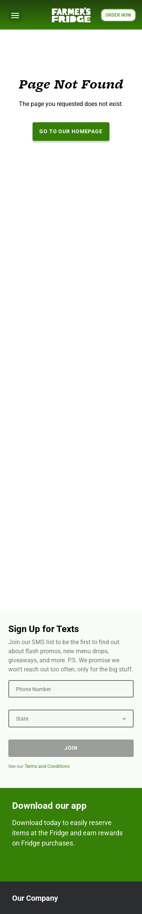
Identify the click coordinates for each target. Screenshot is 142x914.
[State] (71, 718)
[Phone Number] (71, 689)
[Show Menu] (15, 15)
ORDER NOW (118, 15)
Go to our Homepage (71, 131)
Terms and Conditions (47, 766)
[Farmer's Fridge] (71, 15)
